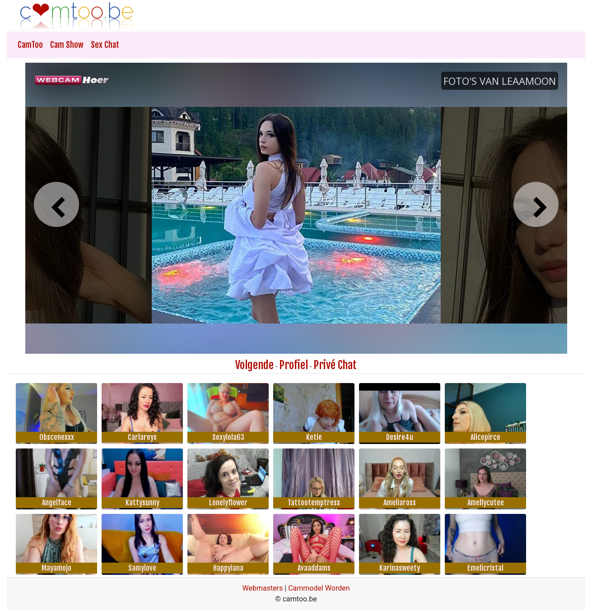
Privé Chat (335, 365)
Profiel (293, 365)
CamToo (30, 45)
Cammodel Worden (319, 588)
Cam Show (67, 45)
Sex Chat (105, 45)
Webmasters (262, 588)
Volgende (254, 365)
